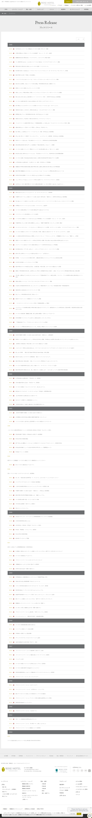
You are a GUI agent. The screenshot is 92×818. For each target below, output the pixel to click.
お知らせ (78, 792)
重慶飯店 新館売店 (26, 786)
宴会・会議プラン (46, 793)
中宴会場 (44, 786)
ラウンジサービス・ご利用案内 (9, 789)
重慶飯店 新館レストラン (27, 783)
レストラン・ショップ (17, 9)
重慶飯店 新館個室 (26, 788)
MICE (43, 790)
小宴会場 (44, 788)
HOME (5, 13)
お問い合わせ (63, 795)
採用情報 (86, 9)
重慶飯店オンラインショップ (16, 809)
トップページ (4, 781)
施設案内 (63, 9)
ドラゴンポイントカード (81, 786)
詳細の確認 (72, 813)
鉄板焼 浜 (24, 793)
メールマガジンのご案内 (81, 789)
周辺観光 (67, 5)
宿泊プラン (4, 791)
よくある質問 (88, 5)
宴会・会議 (28, 9)
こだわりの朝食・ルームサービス (9, 794)
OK (79, 813)
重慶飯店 (5, 809)
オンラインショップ (75, 9)
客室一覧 (4, 787)
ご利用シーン (25, 799)
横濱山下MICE (40, 809)
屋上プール (4, 796)
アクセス (60, 5)
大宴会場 (44, 783)
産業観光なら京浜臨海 (30, 809)
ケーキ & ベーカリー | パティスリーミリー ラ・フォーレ (30, 796)
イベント (54, 5)
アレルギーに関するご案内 (77, 5)
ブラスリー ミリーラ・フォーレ (29, 790)
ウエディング (40, 9)
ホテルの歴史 (79, 781)
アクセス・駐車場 (64, 790)
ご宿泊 (5, 9)
